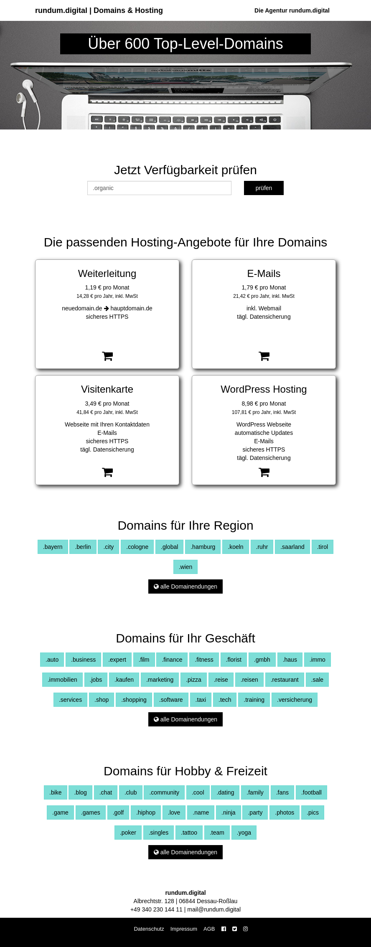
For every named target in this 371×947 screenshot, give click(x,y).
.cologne (137, 546)
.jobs (96, 679)
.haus (290, 659)
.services (70, 699)
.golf (118, 812)
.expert (117, 659)
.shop (101, 699)
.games (90, 812)
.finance (172, 659)
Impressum (183, 929)
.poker (128, 832)
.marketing (159, 679)
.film (144, 659)
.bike (55, 792)
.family (254, 792)
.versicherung (294, 699)
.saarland (292, 546)
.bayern (53, 546)
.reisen (249, 679)
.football (311, 792)
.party (255, 812)
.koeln (235, 546)
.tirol (322, 546)
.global (169, 546)
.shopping (134, 699)
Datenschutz (149, 929)
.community (164, 792)
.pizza (193, 679)
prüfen (264, 188)
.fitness (204, 659)
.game (60, 812)
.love (174, 812)
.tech (225, 699)
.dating (225, 792)
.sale (317, 679)
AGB (209, 929)
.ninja (228, 812)
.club (131, 792)
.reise (221, 679)
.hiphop (145, 812)
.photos (284, 812)
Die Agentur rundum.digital (292, 10)
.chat (105, 792)
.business (83, 659)
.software (171, 699)
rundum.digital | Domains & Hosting (99, 10)
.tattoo (189, 832)
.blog (80, 792)
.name (201, 812)
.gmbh (262, 659)
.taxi (201, 699)
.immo (317, 659)
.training (254, 699)
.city (108, 546)
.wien (186, 567)
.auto (52, 659)
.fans (282, 792)
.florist (233, 659)
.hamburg (203, 546)
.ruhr (262, 546)
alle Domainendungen (185, 586)
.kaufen (124, 679)
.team (217, 832)
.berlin (83, 546)
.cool (198, 792)
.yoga (244, 832)
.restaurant (285, 679)
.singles (158, 832)
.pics (313, 812)
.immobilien (62, 679)
